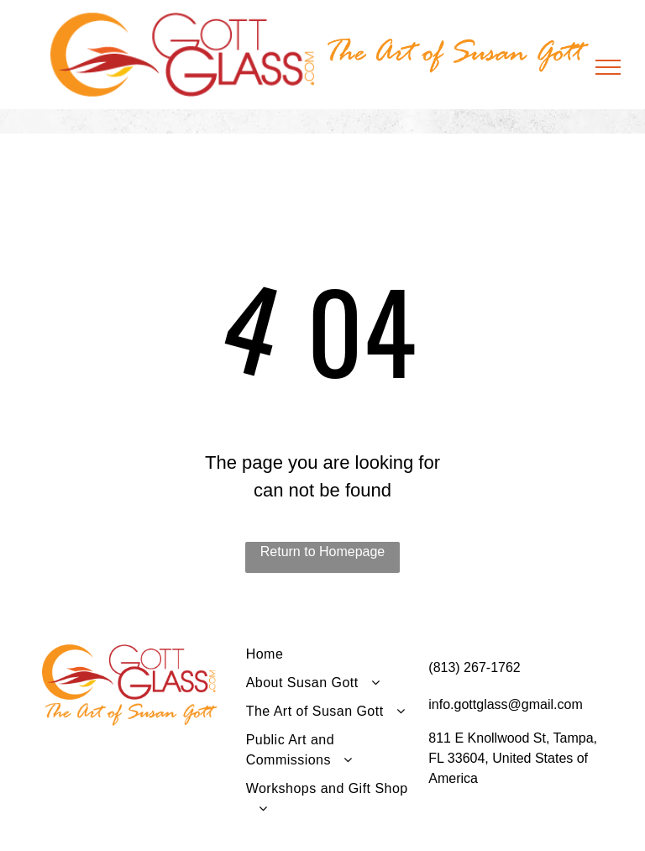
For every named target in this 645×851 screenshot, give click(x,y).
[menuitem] (331, 658)
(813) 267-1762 (474, 667)
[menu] (608, 67)
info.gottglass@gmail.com (505, 704)
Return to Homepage (322, 551)
